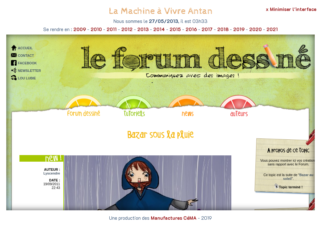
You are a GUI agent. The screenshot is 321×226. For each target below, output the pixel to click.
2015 (175, 29)
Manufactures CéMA (174, 218)
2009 (79, 29)
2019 (239, 29)
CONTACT (26, 55)
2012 (127, 29)
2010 (96, 29)
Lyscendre (52, 173)
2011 (112, 29)
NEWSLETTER (29, 71)
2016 (191, 29)
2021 (272, 29)
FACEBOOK (27, 63)
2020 (255, 29)
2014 (159, 29)
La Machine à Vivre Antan (161, 11)
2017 (207, 29)
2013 (143, 29)
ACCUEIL (25, 48)
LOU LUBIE (27, 78)
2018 (223, 29)
